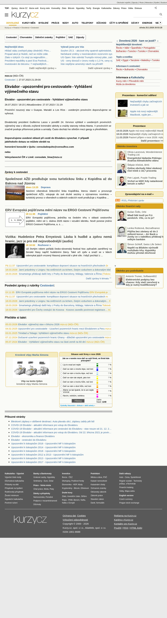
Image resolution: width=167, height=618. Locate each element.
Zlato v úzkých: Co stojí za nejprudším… (26, 57)
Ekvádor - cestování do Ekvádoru (28, 439)
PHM (70, 500)
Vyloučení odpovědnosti (75, 519)
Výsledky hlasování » (68, 405)
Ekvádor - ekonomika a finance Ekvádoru (33, 436)
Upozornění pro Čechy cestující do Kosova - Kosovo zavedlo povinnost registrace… (63, 309)
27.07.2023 (49, 104)
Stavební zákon (97, 499)
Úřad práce (38, 489)
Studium (164, 2)
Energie (96, 8)
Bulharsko (121, 51)
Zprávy (14, 8)
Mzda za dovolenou (125, 84)
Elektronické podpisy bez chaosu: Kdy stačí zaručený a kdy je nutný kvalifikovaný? (142, 282)
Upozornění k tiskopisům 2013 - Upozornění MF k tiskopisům (43, 458)
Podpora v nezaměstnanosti (45, 501)
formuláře (100, 503)
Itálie (126, 48)
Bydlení (43, 23)
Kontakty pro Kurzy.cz (125, 523)
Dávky (135, 23)
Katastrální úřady (98, 484)
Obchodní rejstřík (123, 2)
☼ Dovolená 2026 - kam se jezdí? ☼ (137, 40)
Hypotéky (80, 8)
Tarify (88, 8)
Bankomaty (46, 473)
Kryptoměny (67, 488)
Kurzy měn (121, 81)
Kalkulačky (137, 77)
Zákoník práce (97, 495)
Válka (130, 8)
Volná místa (45, 485)
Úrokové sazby (39, 477)
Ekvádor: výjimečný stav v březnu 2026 (38, 324)
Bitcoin (71, 8)
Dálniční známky (44, 37)
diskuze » (80, 405)
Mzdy (66, 23)
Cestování (11, 37)
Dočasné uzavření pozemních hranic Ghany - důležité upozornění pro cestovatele (61, 337)
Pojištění (60, 37)
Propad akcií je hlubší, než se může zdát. (26, 54)
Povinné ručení (11, 503)
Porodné (49, 497)
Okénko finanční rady (128, 206)
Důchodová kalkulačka (14, 481)
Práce (124, 8)
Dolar (51, 481)
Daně (93, 503)
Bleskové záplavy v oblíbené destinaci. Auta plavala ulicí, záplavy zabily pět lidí (52, 421)
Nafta (83, 500)
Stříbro (84, 496)
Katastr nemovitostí (99, 481)
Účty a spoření (118, 23)
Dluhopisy (66, 481)
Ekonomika (66, 484)
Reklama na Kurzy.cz (125, 515)
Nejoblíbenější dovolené (129, 44)
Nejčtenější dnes (14, 46)
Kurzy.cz (8, 28)
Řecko (119, 48)
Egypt (125, 60)
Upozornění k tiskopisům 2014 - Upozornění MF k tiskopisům (43, 447)
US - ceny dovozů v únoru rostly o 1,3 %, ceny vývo (88, 60)
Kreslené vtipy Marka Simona (31, 354)
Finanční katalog (126, 487)
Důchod (101, 23)
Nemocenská (39, 497)
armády (47, 129)
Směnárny (37, 481)
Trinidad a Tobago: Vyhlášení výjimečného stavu (43, 333)
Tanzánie (134, 60)
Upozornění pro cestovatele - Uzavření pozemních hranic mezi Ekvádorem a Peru (61, 328)
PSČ (105, 477)
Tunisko (142, 51)
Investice (66, 473)
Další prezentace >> (152, 140)
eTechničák (131, 484)
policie (37, 129)
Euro (46, 481)
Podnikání (95, 473)
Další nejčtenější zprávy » (42, 68)
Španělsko (136, 48)
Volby (121, 491)
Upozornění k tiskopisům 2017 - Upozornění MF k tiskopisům (43, 462)
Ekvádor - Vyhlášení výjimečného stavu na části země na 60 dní (52, 341)
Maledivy (145, 60)
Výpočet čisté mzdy (13, 477)
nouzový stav (23, 110)
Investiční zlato (73, 496)
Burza (64, 477)
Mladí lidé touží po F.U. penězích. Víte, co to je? (140, 216)
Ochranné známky (98, 488)
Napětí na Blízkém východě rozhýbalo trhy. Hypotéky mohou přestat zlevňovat (142, 250)
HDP (75, 484)
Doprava (45, 187)
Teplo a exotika (124, 57)
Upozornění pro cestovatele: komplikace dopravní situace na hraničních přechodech (60, 265)
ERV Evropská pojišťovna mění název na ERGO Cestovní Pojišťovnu (57, 210)
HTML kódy (136, 527)
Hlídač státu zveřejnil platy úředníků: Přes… (28, 50)
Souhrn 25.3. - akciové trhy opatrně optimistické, (86, 50)
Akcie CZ (23, 8)
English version (126, 495)
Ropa (64, 500)
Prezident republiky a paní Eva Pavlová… (27, 60)
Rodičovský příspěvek (14, 492)
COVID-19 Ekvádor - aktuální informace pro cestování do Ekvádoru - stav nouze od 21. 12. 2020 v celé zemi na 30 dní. (61, 428)
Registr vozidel (125, 481)
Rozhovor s (44, 245)
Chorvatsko (26, 37)
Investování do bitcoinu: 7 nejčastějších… (27, 64)
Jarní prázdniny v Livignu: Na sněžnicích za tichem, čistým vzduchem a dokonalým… (63, 301)
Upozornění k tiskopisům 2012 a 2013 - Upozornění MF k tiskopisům (47, 454)
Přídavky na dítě (12, 484)
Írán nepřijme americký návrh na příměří (82, 64)
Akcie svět (33, 8)
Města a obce (96, 477)
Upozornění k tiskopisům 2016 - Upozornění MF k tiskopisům (43, 443)
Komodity (55, 8)
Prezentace (139, 126)
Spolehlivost (136, 477)
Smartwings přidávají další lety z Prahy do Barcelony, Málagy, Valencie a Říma (60, 273)
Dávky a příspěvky (41, 493)
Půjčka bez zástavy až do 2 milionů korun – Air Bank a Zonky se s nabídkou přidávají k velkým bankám (145, 235)
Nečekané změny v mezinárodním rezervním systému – (90, 54)
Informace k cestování (127, 66)
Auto (75, 23)
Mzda (46, 489)
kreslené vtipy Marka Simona (31, 381)
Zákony (116, 8)
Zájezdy (80, 37)
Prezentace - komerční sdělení (139, 95)
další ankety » (90, 405)
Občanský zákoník (98, 492)
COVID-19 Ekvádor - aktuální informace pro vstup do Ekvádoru (44, 425)
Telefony (87, 23)
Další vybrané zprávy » (100, 68)
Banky (36, 473)
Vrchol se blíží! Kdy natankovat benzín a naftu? (145, 182)
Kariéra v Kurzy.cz (123, 519)
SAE (70, 37)
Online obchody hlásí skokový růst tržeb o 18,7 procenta (144, 169)
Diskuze (138, 8)
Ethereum (85, 488)
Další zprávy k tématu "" (98, 278)
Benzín (77, 500)
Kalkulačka (106, 8)
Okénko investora (126, 146)
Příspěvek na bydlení (14, 488)
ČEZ (71, 477)
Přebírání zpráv (136, 200)
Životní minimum (12, 495)
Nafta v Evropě (68, 503)
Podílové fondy (77, 481)
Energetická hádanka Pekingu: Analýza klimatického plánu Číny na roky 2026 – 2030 (140, 160)
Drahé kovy (67, 493)
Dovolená (25, 28)
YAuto (141, 2)
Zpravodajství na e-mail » (139, 194)
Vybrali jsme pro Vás (72, 46)
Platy (52, 489)
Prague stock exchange (129, 503)
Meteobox (149, 2)
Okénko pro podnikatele (129, 270)
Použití (117, 527)
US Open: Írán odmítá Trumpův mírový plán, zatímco (89, 57)
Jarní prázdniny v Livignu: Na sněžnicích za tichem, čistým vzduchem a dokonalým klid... (65, 269)
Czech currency (125, 499)
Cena (127, 477)
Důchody (37, 504)
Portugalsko (149, 48)
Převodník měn (136, 81)
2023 (14, 104)
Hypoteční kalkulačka (14, 499)
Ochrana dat (69, 515)
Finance (16, 28)
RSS (124, 200)
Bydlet (156, 2)
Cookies (81, 515)
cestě (48, 138)
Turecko (132, 51)
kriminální (46, 125)
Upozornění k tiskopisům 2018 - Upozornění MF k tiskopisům (43, 451)
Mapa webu (130, 491)
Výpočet (20, 473)
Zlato (64, 8)
